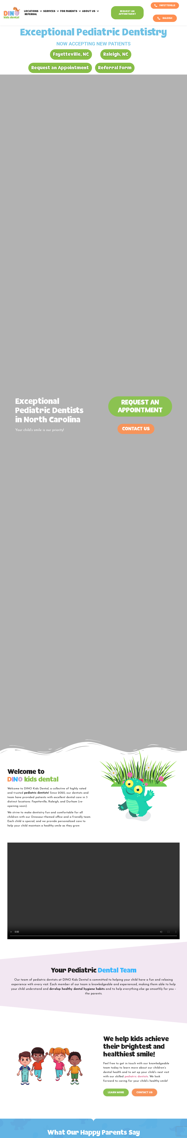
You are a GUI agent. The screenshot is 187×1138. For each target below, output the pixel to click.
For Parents (70, 11)
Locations (33, 11)
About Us (90, 11)
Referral (31, 14)
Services (51, 11)
